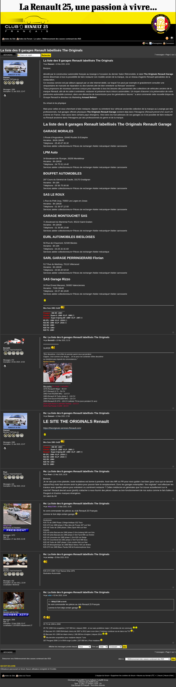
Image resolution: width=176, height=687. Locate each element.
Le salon (37, 39)
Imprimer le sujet (167, 38)
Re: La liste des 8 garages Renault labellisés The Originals (76, 337)
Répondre (8, 55)
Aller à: (121, 659)
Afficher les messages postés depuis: (70, 647)
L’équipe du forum (102, 675)
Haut (173, 332)
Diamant (51, 64)
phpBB (81, 680)
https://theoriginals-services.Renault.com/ (62, 428)
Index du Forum (25, 39)
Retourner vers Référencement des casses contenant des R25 (26, 659)
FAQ (146, 43)
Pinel (50, 474)
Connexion (170, 43)
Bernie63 (51, 340)
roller (50, 595)
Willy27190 (52, 507)
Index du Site (10, 39)
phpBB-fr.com (93, 682)
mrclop (50, 557)
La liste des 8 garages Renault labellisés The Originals (41, 50)
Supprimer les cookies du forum (123, 675)
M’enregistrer (157, 43)
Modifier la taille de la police (171, 38)
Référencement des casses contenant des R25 (62, 39)
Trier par (100, 647)
